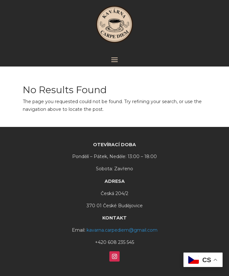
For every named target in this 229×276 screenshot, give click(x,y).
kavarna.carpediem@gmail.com (122, 230)
